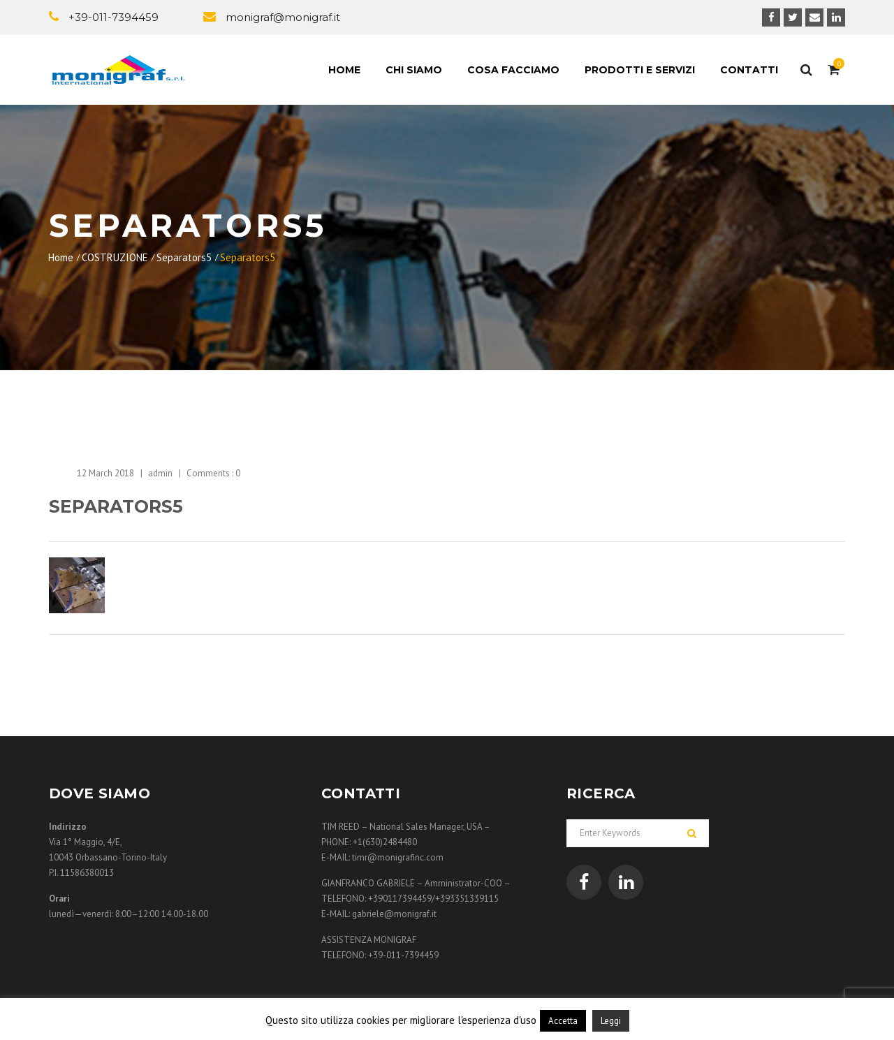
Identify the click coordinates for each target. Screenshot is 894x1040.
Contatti (749, 70)
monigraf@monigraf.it (283, 17)
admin (160, 473)
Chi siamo (414, 70)
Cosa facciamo (513, 70)
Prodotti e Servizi (640, 70)
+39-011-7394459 (113, 17)
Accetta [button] (563, 1021)
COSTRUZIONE (115, 257)
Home (344, 70)
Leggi (611, 1021)
